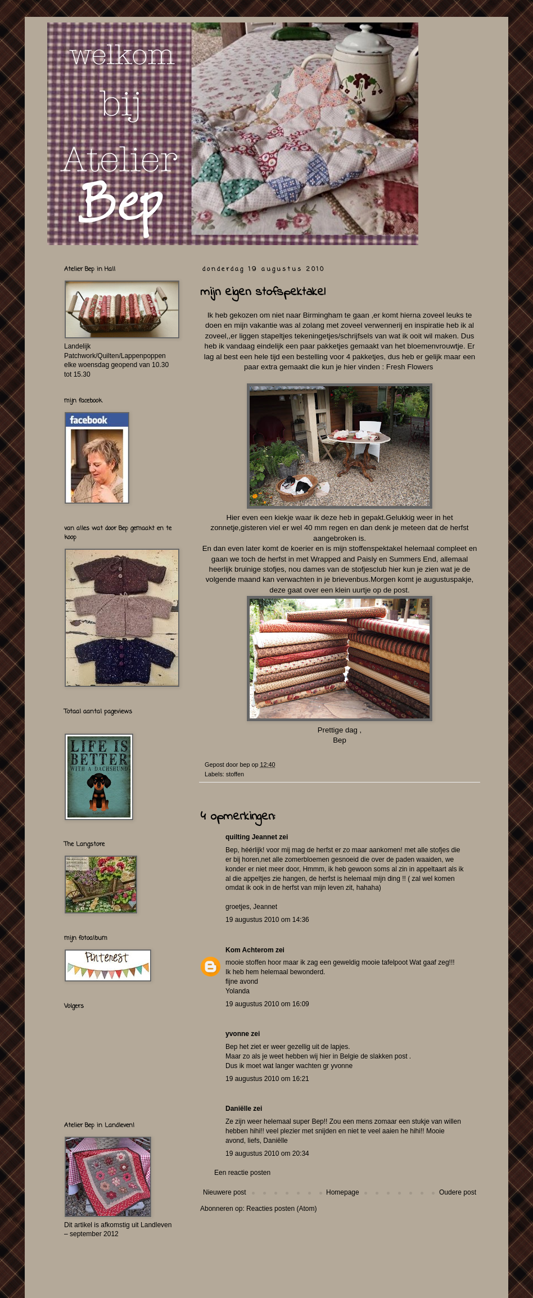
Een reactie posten (242, 1173)
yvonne (237, 1034)
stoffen (235, 774)
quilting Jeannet (251, 837)
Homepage (342, 1192)
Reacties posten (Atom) (281, 1209)
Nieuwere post (224, 1192)
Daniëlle (238, 1108)
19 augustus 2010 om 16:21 (267, 1079)
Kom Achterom (249, 950)
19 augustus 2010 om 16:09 (267, 1004)
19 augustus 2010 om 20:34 (267, 1153)
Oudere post (457, 1192)
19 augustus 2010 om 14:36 (267, 920)
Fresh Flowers (410, 367)
